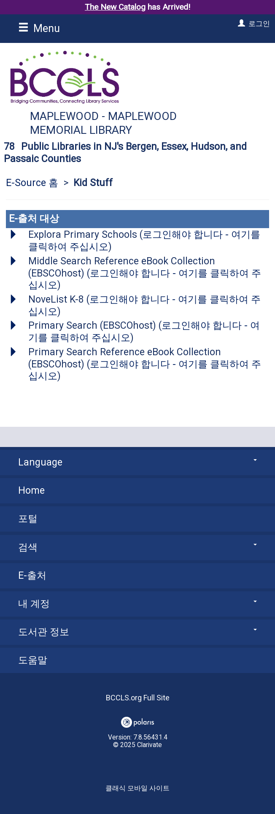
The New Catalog (115, 7)
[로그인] (240, 23)
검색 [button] (137, 547)
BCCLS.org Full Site (138, 697)
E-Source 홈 (32, 183)
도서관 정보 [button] (137, 632)
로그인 (259, 23)
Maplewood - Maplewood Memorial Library (103, 123)
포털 (28, 518)
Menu (39, 28)
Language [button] (137, 462)
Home (31, 490)
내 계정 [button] (137, 603)
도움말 (32, 660)
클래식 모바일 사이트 (137, 788)
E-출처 (32, 575)
